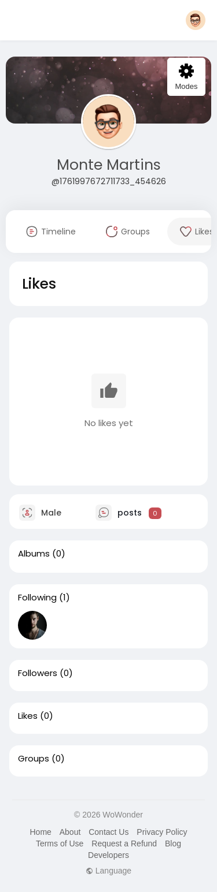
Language (108, 871)
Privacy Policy (162, 832)
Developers (108, 855)
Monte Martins (109, 165)
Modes (186, 77)
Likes (28, 716)
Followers (37, 673)
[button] (195, 20)
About (70, 832)
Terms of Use (59, 843)
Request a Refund (124, 843)
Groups (33, 758)
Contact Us (108, 832)
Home (40, 832)
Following (37, 597)
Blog (173, 843)
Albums (34, 553)
